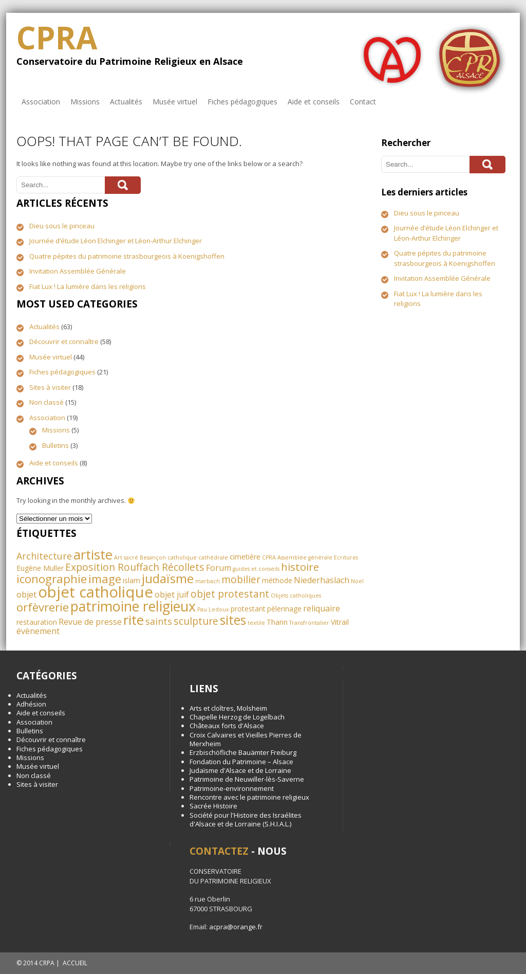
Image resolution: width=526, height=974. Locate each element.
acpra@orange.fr (235, 926)
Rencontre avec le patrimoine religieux (249, 797)
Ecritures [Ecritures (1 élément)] (346, 557)
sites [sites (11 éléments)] (233, 619)
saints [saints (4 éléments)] (158, 621)
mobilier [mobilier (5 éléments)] (240, 579)
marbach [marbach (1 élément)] (207, 581)
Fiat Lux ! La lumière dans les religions (87, 286)
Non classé (46, 402)
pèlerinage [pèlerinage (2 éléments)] (284, 609)
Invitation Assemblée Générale (77, 271)
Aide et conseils (314, 101)
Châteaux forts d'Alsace (227, 725)
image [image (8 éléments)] (104, 579)
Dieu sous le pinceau (62, 225)
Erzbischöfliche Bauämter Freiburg (243, 752)
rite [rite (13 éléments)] (133, 619)
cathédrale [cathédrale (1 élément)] (213, 557)
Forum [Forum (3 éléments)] (218, 567)
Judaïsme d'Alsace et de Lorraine (240, 770)
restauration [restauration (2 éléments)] (36, 622)
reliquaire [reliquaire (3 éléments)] (321, 608)
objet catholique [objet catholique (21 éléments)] (95, 592)
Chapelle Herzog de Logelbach (237, 717)
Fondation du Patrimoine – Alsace (241, 761)
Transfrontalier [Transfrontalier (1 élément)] (309, 622)
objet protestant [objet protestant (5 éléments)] (230, 594)
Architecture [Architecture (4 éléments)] (44, 556)
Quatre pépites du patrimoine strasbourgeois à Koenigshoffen (126, 256)
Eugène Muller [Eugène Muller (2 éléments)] (40, 568)
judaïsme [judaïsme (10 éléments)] (168, 578)
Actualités (126, 101)
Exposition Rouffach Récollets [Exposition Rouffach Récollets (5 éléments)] (134, 567)
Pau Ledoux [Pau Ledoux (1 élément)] (213, 609)
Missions (85, 101)
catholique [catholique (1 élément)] (182, 557)
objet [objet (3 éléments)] (26, 594)
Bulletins (55, 445)
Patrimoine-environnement (232, 788)
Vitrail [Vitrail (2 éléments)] (340, 622)
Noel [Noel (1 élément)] (357, 581)
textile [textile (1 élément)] (256, 622)
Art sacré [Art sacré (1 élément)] (126, 557)
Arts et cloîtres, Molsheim (228, 708)
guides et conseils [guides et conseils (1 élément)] (256, 568)
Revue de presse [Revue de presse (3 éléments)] (90, 621)
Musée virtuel (175, 101)
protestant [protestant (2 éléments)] (248, 609)
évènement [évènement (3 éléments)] (38, 631)
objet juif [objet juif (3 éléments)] (172, 594)
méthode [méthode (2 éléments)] (277, 580)
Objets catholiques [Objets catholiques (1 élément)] (296, 595)
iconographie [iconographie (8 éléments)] (51, 579)
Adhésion (31, 704)
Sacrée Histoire (213, 805)
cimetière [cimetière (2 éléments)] (245, 557)
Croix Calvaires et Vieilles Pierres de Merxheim (246, 739)
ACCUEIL (75, 963)
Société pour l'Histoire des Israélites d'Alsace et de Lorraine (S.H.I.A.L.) (246, 819)
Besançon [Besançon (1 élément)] (153, 557)
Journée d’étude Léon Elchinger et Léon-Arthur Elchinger (115, 240)
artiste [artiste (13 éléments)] (92, 554)
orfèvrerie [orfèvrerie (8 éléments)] (42, 607)
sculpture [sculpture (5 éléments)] (196, 621)
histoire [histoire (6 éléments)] (300, 567)
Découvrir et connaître (64, 341)
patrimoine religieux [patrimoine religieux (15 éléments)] (133, 606)
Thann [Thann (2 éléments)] (277, 622)
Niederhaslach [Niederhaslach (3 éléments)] (321, 580)
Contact (363, 101)
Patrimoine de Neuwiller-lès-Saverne (247, 779)
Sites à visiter (50, 387)
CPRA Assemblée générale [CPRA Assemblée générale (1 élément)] (297, 557)
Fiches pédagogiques (242, 101)
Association (41, 101)
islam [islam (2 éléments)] (131, 580)
